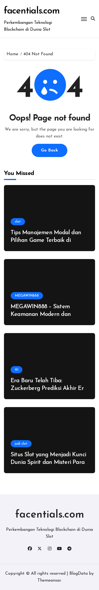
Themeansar (49, 580)
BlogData (78, 573)
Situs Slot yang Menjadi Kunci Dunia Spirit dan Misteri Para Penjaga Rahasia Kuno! (48, 462)
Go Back (49, 150)
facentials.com (31, 11)
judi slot (21, 443)
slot (18, 221)
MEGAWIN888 (27, 295)
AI (16, 369)
